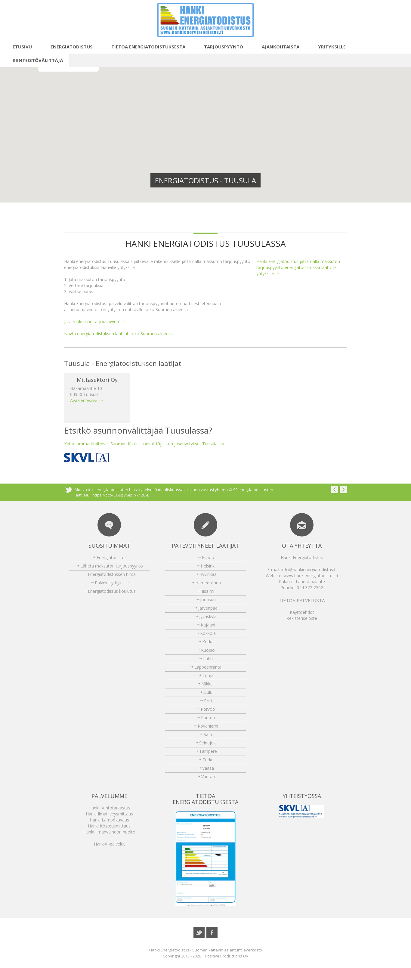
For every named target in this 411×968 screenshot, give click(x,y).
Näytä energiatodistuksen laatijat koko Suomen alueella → (121, 333)
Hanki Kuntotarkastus (109, 808)
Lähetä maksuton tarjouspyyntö (111, 566)
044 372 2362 (310, 587)
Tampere (208, 751)
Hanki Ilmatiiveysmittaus (109, 814)
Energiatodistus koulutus (112, 591)
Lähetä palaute (310, 581)
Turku (208, 759)
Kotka (208, 642)
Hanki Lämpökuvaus (109, 820)
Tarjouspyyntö (220, 47)
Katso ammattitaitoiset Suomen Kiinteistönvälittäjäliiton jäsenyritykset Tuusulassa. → (147, 444)
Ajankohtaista (277, 47)
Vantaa (208, 776)
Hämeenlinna (208, 583)
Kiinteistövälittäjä (34, 60)
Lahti (208, 658)
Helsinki (208, 566)
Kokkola (208, 633)
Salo (208, 734)
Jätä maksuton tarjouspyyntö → (95, 321)
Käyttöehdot (302, 612)
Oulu (207, 692)
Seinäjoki (208, 743)
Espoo (208, 557)
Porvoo (208, 709)
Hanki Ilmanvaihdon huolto (109, 832)
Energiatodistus (68, 47)
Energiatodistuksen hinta (112, 574)
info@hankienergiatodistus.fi (308, 569)
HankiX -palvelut (109, 844)
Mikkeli (208, 684)
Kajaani (208, 625)
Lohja (208, 675)
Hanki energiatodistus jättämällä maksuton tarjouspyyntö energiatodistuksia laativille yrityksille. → (298, 267)
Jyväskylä (208, 616)
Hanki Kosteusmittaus (109, 826)
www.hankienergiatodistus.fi (310, 575)
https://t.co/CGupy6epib (114, 495)
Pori (208, 701)
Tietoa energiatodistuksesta (145, 47)
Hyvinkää (208, 574)
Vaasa (208, 768)
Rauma (208, 717)
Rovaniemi (208, 726)
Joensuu (208, 599)
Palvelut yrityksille (112, 583)
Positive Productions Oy (226, 956)
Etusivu (19, 47)
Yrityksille (328, 47)
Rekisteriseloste (301, 618)
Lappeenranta (207, 667)
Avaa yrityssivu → (87, 400)
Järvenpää (208, 608)
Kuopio (208, 650)
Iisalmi (208, 591)
